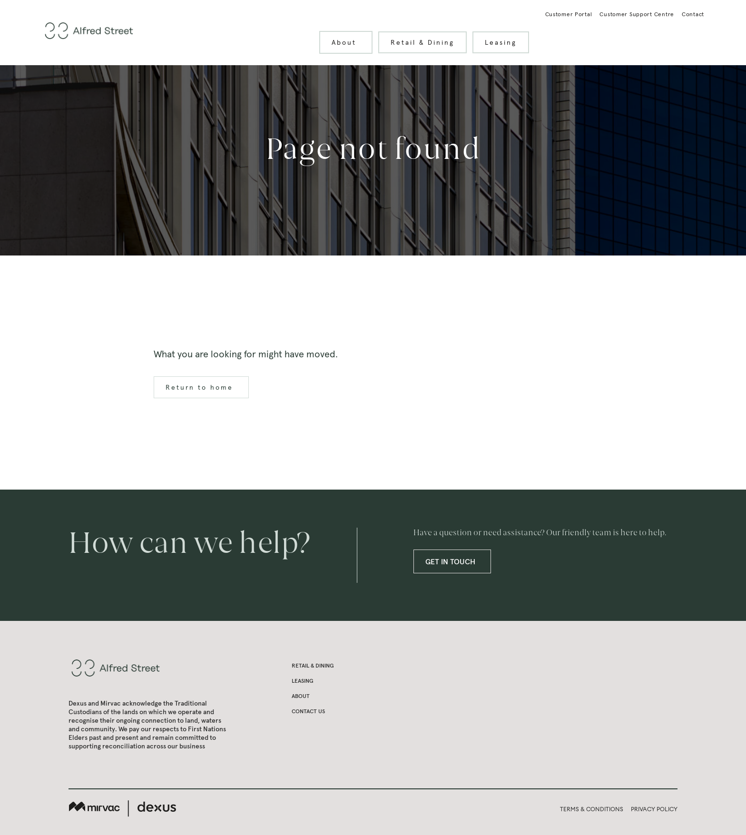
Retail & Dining (422, 42)
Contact (693, 14)
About (350, 42)
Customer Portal (568, 14)
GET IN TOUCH (456, 561)
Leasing (501, 42)
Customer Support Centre (636, 14)
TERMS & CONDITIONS (591, 809)
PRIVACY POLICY (654, 809)
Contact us (308, 711)
